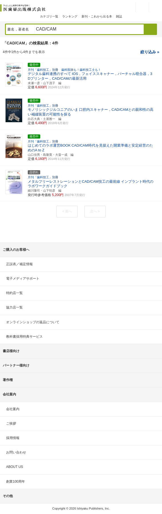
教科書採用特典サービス (24, 337)
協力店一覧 (14, 307)
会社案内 (12, 409)
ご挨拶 (11, 423)
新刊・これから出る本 (97, 16)
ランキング (69, 16)
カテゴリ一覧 (49, 16)
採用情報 (12, 438)
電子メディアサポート (22, 278)
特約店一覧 (14, 293)
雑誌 (119, 16)
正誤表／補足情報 (19, 264)
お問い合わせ (16, 452)
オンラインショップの (32, 322)
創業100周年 (15, 481)
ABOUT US (14, 467)
